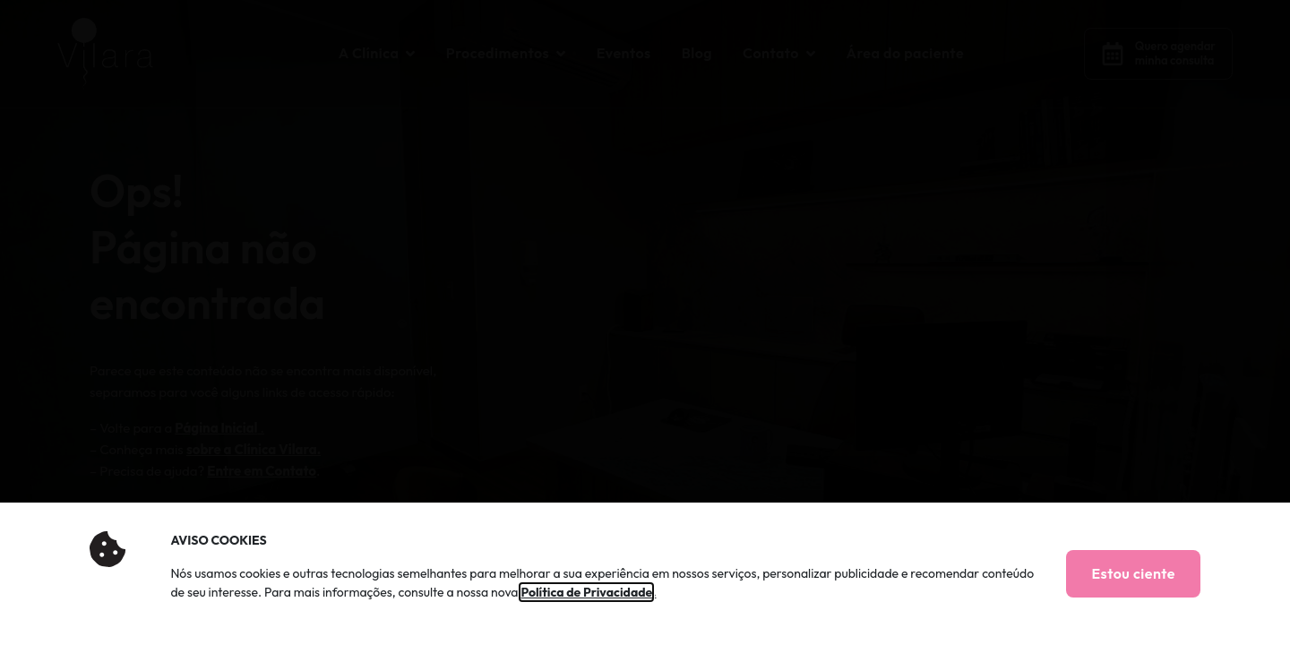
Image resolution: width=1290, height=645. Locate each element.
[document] (645, 322)
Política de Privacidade (586, 592)
